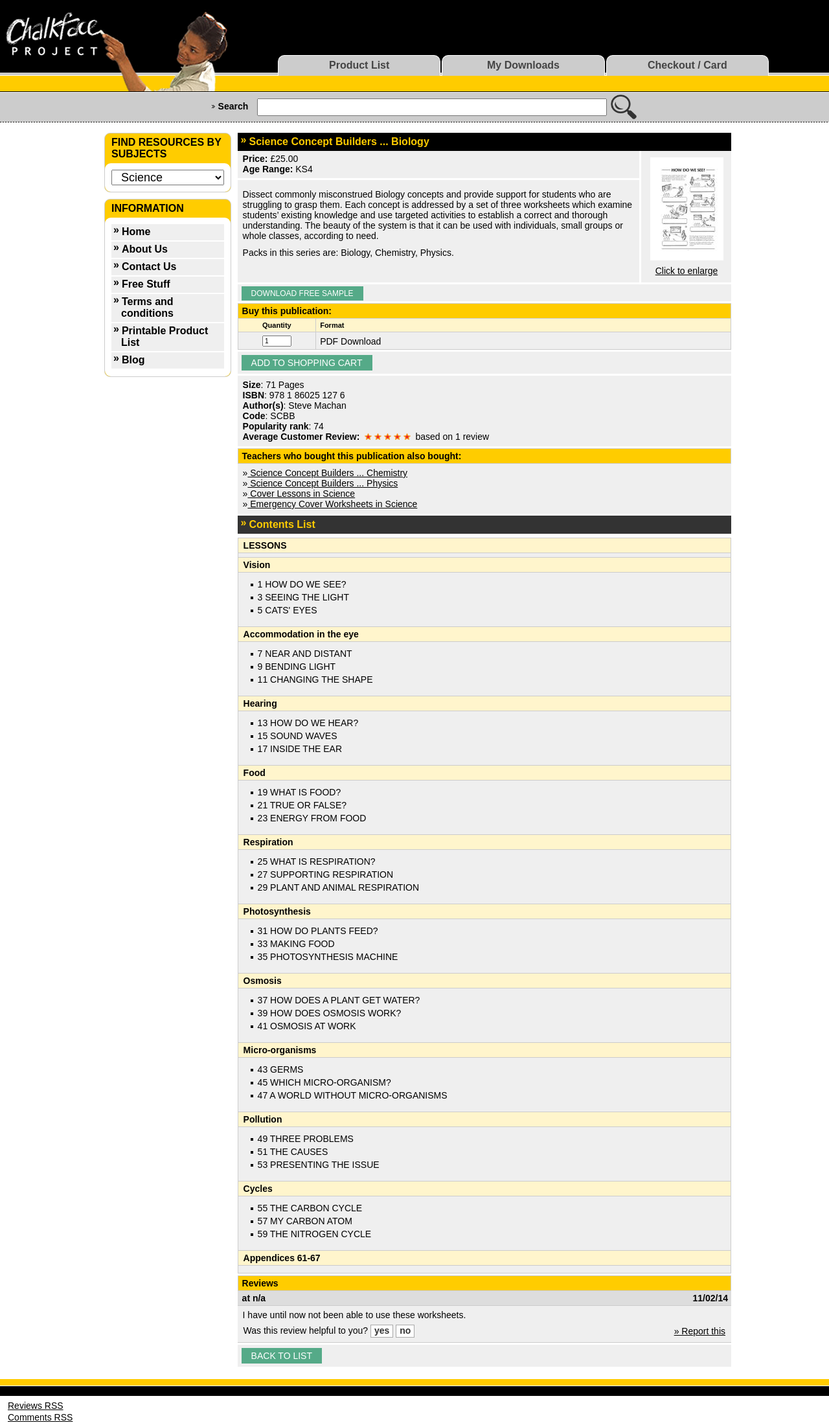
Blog (133, 359)
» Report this (699, 1331)
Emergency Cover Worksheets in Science (332, 504)
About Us (145, 249)
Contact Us (149, 266)
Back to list (281, 1356)
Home (136, 231)
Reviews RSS (35, 1405)
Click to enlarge (686, 271)
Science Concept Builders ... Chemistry (327, 473)
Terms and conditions (147, 307)
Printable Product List (164, 336)
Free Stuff (146, 284)
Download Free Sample (302, 293)
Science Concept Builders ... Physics (322, 483)
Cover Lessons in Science (301, 493)
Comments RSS (40, 1417)
